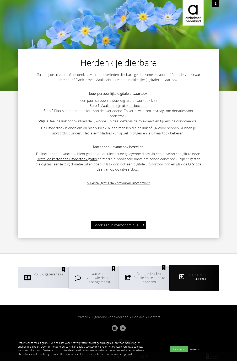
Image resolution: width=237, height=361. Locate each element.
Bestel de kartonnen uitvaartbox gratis (67, 159)
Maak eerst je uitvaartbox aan (123, 105)
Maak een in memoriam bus (119, 225)
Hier (62, 354)
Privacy (82, 317)
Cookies (138, 317)
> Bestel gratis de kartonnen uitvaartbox (118, 183)
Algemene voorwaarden (109, 317)
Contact (154, 317)
